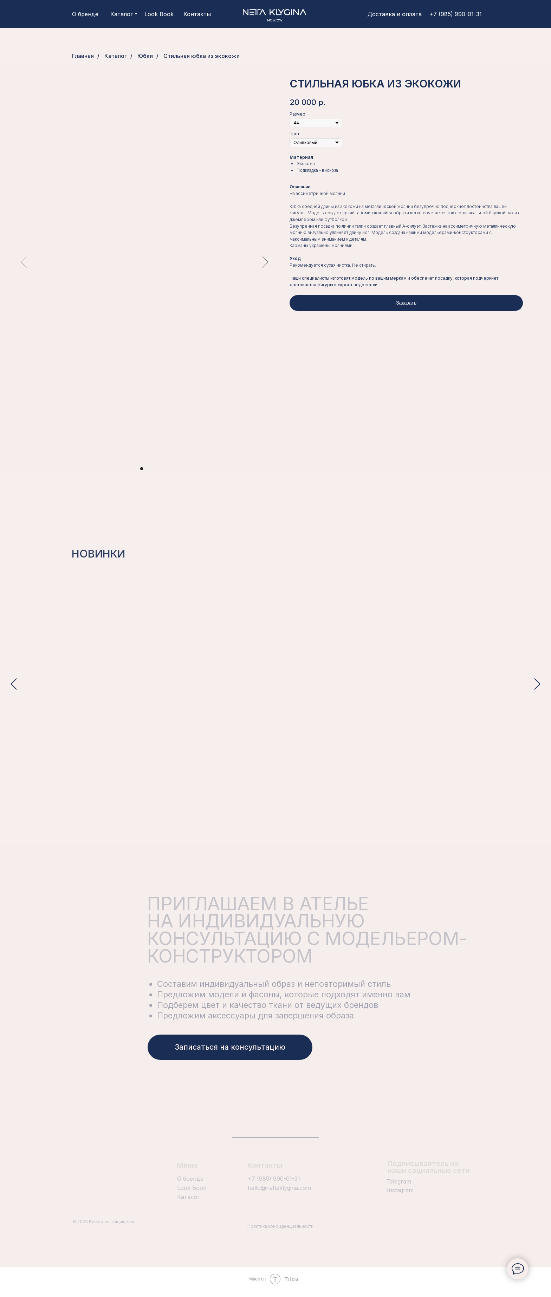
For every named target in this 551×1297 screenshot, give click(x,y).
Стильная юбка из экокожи (201, 56)
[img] (274, 14)
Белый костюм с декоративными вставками (210, 732)
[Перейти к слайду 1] (141, 468)
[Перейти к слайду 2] (148, 468)
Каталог (115, 56)
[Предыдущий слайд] (24, 262)
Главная (83, 56)
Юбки (145, 56)
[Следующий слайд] (265, 262)
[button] (230, 1052)
